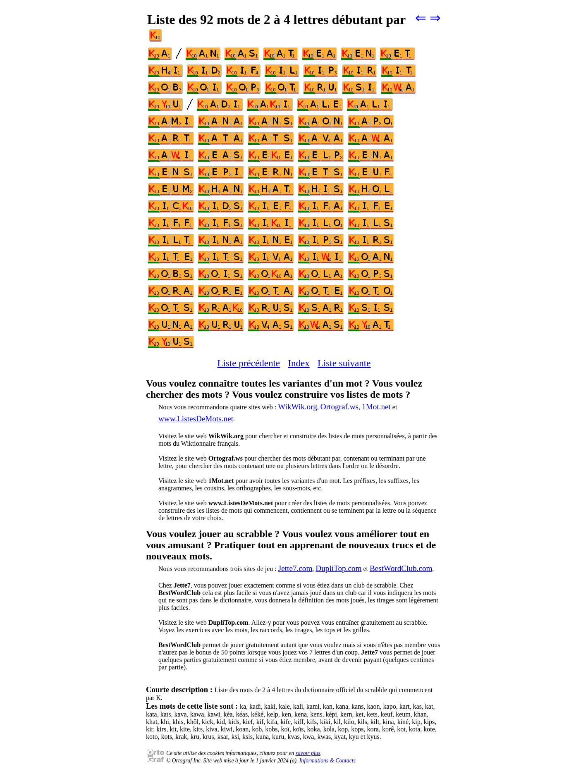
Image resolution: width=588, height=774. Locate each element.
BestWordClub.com (401, 568)
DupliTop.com (338, 568)
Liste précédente (249, 363)
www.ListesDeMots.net (195, 418)
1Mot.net (376, 406)
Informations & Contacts (327, 760)
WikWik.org (297, 406)
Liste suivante (344, 363)
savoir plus (308, 753)
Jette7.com (295, 568)
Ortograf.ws (339, 406)
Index (298, 363)
